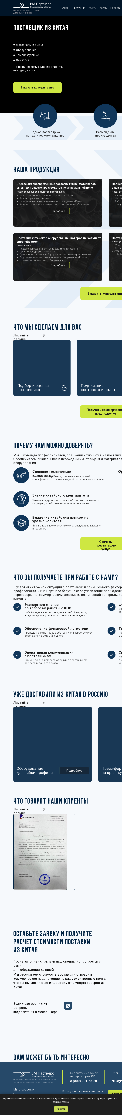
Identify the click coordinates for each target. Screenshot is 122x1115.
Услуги (92, 7)
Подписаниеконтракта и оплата (99, 387)
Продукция (79, 7)
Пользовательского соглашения (38, 1098)
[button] (37, 87)
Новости (115, 7)
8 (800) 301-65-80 (83, 1081)
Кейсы (103, 7)
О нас (65, 7)
